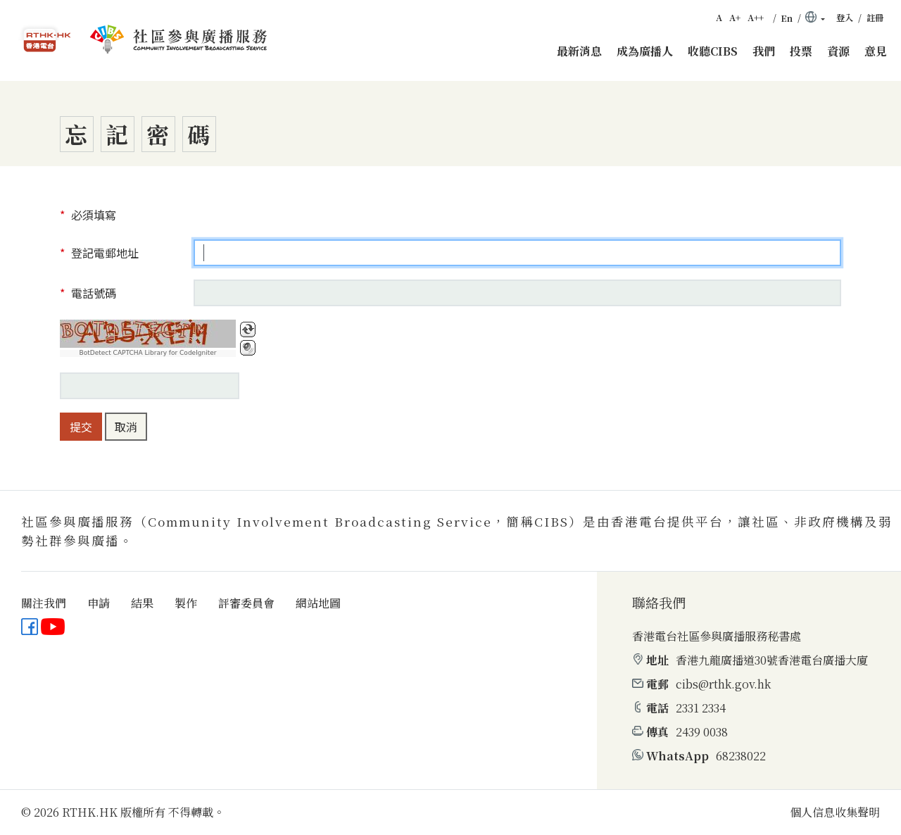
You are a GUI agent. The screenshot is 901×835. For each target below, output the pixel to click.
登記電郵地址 (103, 252)
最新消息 (579, 51)
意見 (875, 51)
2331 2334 (701, 708)
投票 (801, 51)
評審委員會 (246, 603)
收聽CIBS (713, 51)
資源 (838, 51)
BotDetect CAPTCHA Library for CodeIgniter (148, 353)
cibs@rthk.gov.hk (723, 684)
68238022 (741, 756)
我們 (763, 51)
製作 (186, 603)
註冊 (875, 17)
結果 (142, 603)
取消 (126, 426)
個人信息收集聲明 (835, 812)
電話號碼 (92, 292)
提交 (81, 426)
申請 (98, 603)
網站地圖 (318, 603)
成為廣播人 (645, 51)
